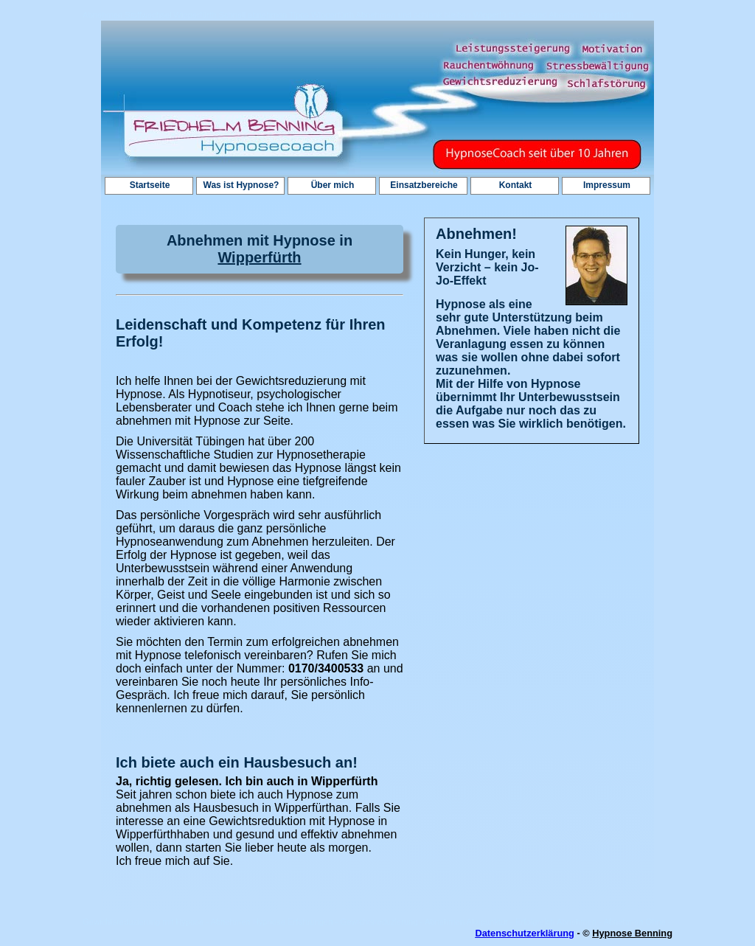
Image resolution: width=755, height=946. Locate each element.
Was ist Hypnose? (241, 185)
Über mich (333, 185)
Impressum (606, 185)
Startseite (150, 185)
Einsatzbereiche (423, 185)
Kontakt (515, 185)
